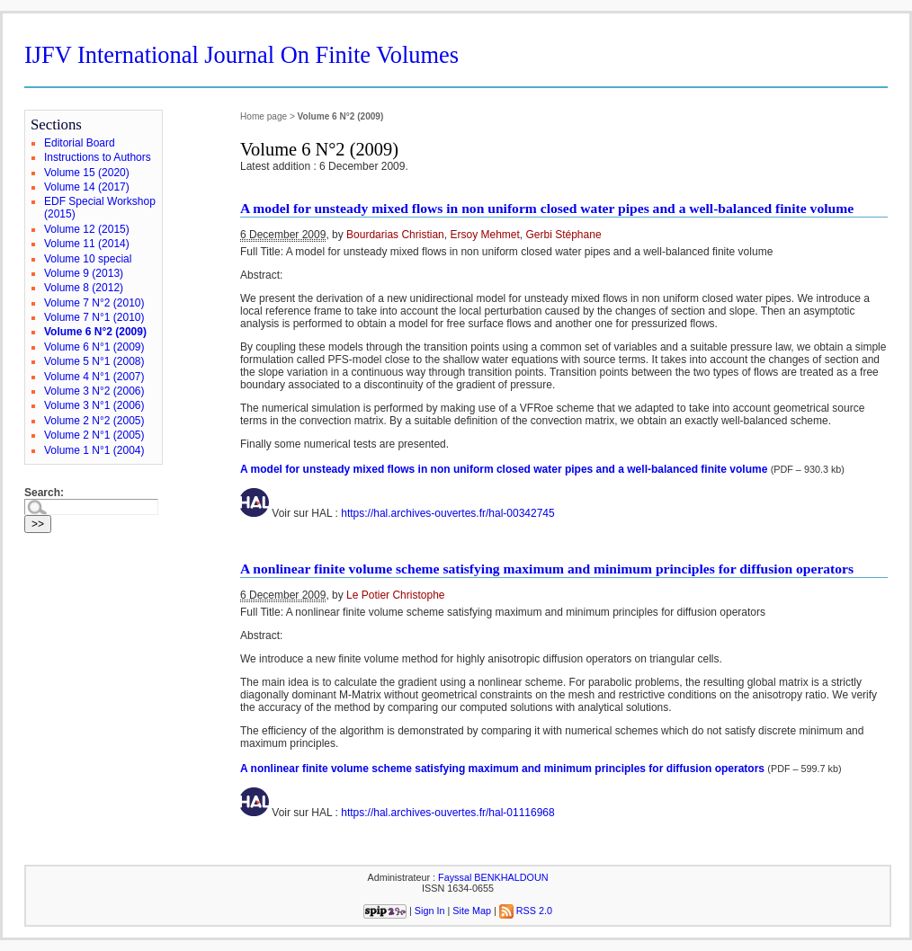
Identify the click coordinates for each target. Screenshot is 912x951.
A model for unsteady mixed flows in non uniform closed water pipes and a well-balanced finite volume (547, 208)
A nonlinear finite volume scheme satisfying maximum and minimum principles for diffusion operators (547, 568)
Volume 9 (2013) (83, 273)
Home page (263, 116)
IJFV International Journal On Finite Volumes (241, 54)
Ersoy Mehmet (484, 234)
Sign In (430, 910)
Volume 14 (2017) (87, 187)
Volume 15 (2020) (87, 172)
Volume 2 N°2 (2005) (94, 420)
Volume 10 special (87, 259)
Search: (44, 492)
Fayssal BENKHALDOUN (493, 877)
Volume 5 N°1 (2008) (94, 361)
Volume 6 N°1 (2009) (94, 347)
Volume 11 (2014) (87, 243)
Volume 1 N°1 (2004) (94, 450)
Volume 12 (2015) (87, 229)
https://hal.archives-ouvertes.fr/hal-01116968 (447, 812)
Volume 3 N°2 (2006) (94, 391)
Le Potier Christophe (395, 595)
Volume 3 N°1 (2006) (94, 405)
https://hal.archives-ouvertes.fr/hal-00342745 (447, 513)
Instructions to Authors (97, 157)
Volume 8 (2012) (83, 287)
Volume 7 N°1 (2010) (94, 317)
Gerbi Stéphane (564, 234)
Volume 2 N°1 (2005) (94, 435)
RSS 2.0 (525, 910)
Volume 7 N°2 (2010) (94, 303)
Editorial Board (79, 143)
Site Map (471, 910)
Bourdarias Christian (395, 234)
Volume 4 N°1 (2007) (94, 376)
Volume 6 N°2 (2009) (95, 331)
